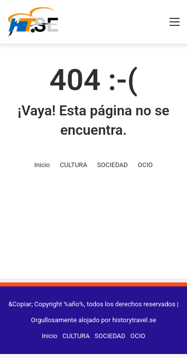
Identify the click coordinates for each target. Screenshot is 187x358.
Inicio (42, 165)
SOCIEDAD (112, 165)
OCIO (145, 165)
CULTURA (73, 165)
